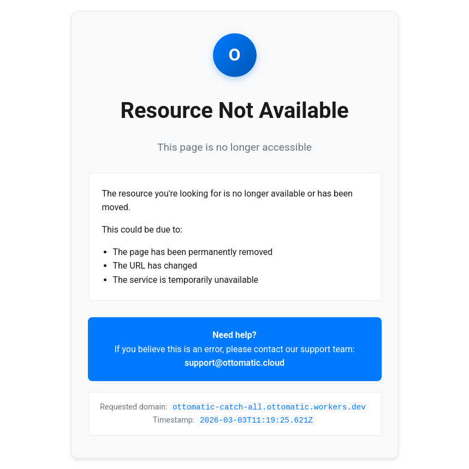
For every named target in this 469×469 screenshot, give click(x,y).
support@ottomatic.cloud (234, 363)
